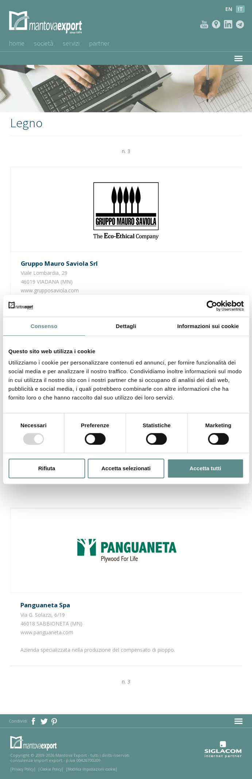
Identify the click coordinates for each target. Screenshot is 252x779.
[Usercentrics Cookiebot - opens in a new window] (212, 305)
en (228, 8)
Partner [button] (99, 43)
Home (16, 43)
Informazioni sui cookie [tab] (208, 326)
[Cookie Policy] (50, 769)
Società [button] (43, 43)
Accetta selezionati (126, 468)
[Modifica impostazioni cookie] (91, 769)
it (240, 8)
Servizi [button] (71, 43)
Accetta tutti (205, 468)
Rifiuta (46, 468)
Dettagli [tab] (126, 326)
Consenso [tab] (44, 326)
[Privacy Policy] (22, 769)
